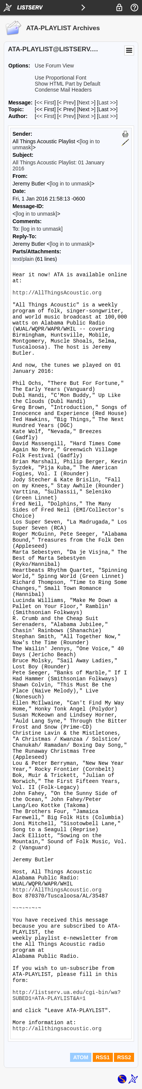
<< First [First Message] (45, 103)
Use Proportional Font (60, 78)
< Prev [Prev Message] (66, 103)
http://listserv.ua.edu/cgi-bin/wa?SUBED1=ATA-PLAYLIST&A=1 (66, 995)
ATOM (80, 1057)
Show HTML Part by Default (67, 84)
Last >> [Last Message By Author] (107, 116)
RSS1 (103, 1057)
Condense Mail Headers (63, 90)
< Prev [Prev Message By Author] (66, 116)
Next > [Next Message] (86, 103)
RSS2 (124, 1057)
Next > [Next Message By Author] (86, 116)
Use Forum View (54, 66)
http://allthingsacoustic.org (56, 1029)
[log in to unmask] (70, 184)
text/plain (23, 259)
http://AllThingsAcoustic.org (56, 293)
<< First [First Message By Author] (45, 116)
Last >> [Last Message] (107, 103)
